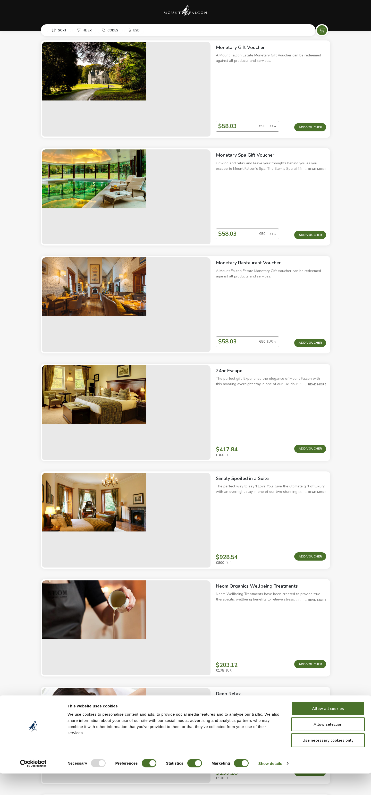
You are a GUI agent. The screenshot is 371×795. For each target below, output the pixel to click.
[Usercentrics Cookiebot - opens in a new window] (33, 785)
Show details (270, 785)
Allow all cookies (328, 730)
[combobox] (183, 92)
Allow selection (328, 746)
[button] (58, 30)
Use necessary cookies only (327, 761)
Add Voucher (310, 92)
